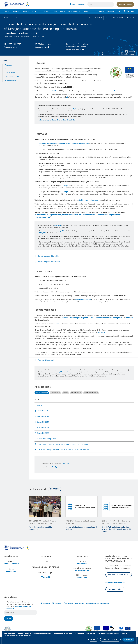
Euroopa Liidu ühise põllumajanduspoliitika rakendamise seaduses (87, 318)
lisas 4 (58, 324)
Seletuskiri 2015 (43, 411)
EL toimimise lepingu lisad (46, 439)
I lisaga (65, 185)
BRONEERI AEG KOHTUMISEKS (118, 575)
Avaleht (6, 11)
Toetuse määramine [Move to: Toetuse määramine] (12, 77)
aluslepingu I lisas (60, 231)
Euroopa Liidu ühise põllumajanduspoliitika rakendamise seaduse (64, 143)
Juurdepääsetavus (78, 4)
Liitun (8, 618)
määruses (129, 318)
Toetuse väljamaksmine (73, 50)
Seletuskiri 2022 (43, 433)
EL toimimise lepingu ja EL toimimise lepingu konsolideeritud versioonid (63, 444)
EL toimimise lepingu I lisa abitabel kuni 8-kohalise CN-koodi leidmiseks (63, 450)
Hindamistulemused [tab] (91, 393)
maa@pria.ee (82, 577)
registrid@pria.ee (82, 570)
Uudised (26, 11)
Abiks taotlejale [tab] (76, 393)
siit (67, 97)
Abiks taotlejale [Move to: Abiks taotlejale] (10, 80)
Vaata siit (45, 577)
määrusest (101, 332)
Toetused (15, 11)
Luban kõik (128, 640)
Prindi (132, 18)
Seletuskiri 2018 (43, 422)
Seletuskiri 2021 (43, 427)
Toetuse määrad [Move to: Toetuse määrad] (10, 73)
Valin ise (93, 640)
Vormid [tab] (65, 393)
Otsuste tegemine (40, 47)
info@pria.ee (56, 467)
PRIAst (54, 11)
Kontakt (86, 11)
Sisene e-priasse (125, 4)
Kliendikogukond (74, 11)
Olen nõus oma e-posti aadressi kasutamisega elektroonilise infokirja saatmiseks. (20, 605)
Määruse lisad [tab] (55, 393)
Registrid (35, 11)
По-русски (110, 11)
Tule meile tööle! (115, 589)
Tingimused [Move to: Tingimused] (9, 69)
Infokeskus (45, 11)
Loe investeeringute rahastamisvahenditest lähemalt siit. (56, 120)
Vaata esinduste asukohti (114, 583)
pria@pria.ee (11, 571)
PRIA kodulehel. (114, 91)
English (101, 11)
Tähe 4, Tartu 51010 (11, 563)
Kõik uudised (55, 489)
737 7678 (66, 463)
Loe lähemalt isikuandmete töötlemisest (17, 636)
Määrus (39, 405)
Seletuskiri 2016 (43, 416)
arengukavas (118, 318)
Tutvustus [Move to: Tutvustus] (8, 65)
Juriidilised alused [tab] (42, 393)
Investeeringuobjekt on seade (49, 262)
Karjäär (62, 11)
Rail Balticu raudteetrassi (88, 200)
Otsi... (111, 4)
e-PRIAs (54, 91)
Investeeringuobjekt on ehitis (48, 256)
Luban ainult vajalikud (110, 640)
